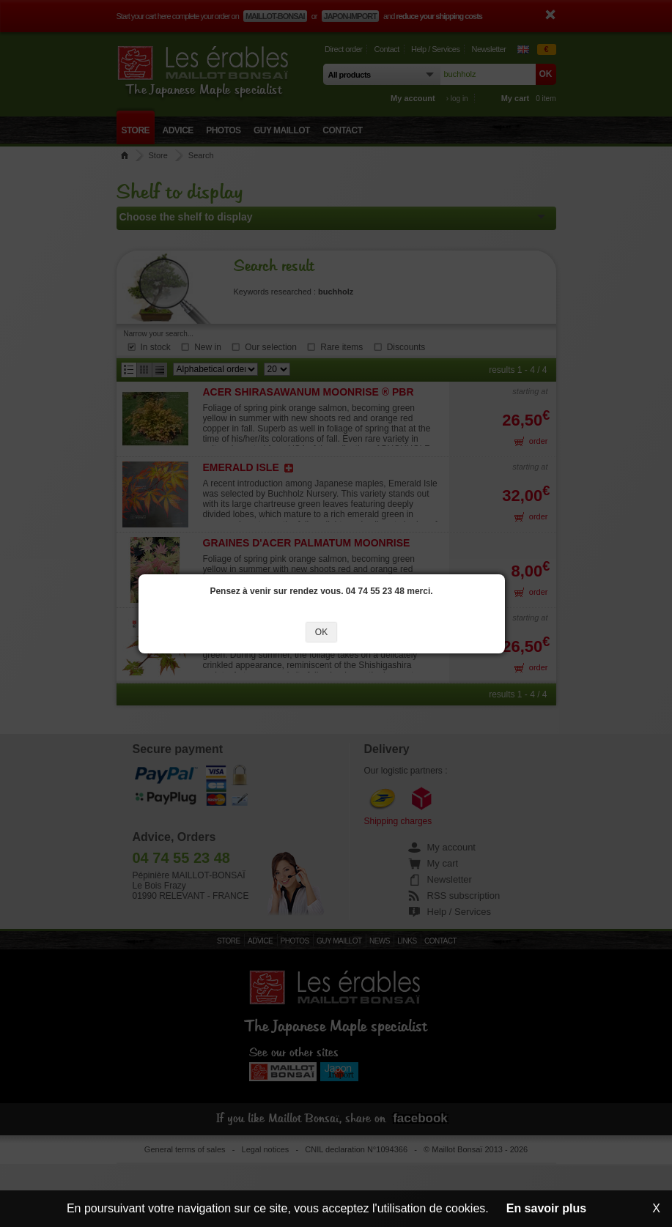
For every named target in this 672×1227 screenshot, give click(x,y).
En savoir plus (546, 1208)
